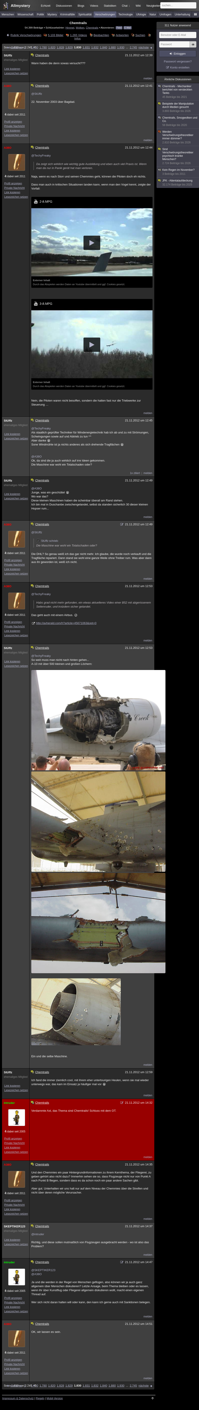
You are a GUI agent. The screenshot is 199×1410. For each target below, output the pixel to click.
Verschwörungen (105, 14)
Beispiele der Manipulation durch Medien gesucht (178, 107)
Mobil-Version (55, 1398)
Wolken (80, 27)
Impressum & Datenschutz (18, 1398)
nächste (143, 47)
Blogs (81, 5)
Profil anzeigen (13, 121)
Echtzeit (46, 5)
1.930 (121, 47)
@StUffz (36, 93)
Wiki (138, 5)
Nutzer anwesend (178, 25)
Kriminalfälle (67, 14)
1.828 (60, 47)
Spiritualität (84, 14)
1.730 (34, 47)
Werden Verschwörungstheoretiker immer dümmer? (178, 137)
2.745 (133, 47)
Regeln (40, 1398)
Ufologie (141, 14)
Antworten (122, 35)
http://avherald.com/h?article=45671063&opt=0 (66, 623)
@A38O (36, 456)
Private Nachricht (14, 126)
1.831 (86, 47)
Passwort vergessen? (178, 61)
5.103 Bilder (55, 35)
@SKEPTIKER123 (43, 1270)
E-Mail (127, 28)
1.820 (51, 47)
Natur (153, 14)
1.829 (69, 47)
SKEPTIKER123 (14, 1226)
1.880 (112, 47)
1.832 (95, 47)
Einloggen (180, 53)
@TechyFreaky (41, 155)
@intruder (37, 1234)
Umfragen (165, 14)
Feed (119, 28)
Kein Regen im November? (178, 172)
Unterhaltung (182, 14)
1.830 (77, 47)
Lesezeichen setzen (16, 73)
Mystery (52, 14)
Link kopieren (12, 68)
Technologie (126, 14)
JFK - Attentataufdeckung (178, 182)
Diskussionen (64, 5)
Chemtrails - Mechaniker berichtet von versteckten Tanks (178, 92)
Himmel (70, 27)
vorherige (16, 47)
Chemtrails (92, 27)
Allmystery (20, 6)
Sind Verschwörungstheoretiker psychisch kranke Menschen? (178, 156)
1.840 (103, 47)
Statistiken (110, 5)
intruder (9, 1103)
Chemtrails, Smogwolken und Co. (178, 121)
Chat (126, 5)
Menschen (8, 14)
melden (148, 78)
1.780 (43, 47)
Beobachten (101, 35)
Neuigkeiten (153, 5)
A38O (7, 86)
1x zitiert (135, 473)
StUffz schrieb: (47, 540)
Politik (40, 14)
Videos (94, 5)
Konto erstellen (180, 67)
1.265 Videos (78, 35)
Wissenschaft (25, 14)
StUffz (8, 55)
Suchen (140, 35)
